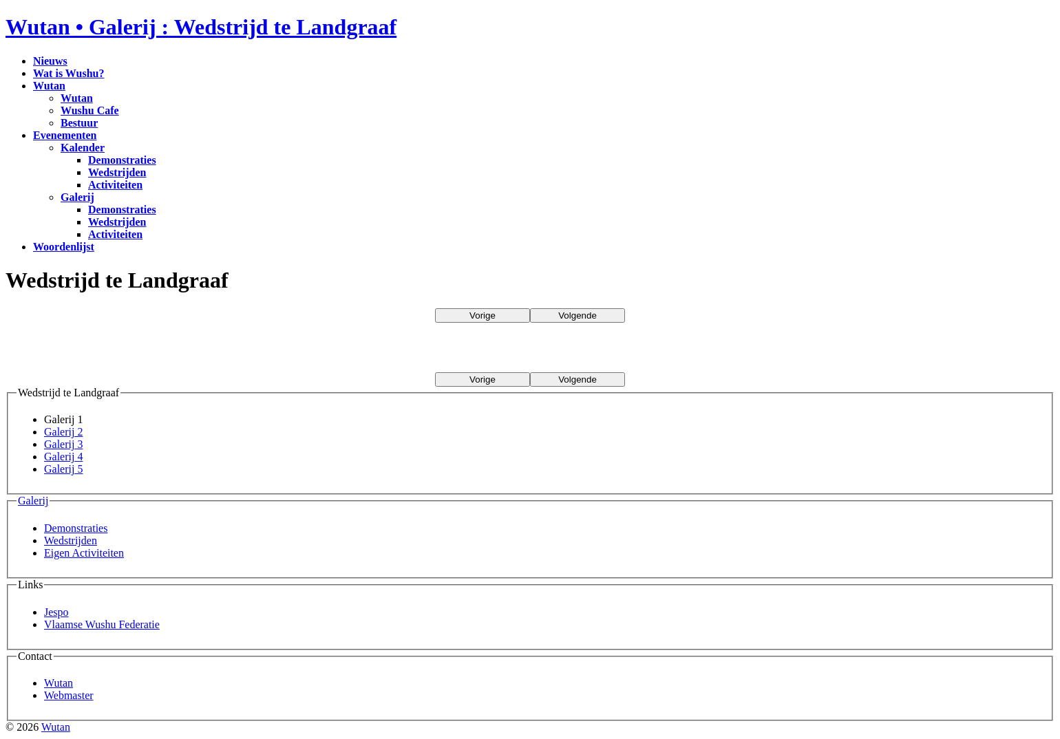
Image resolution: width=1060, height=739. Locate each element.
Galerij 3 (63, 444)
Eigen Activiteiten (84, 553)
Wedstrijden (70, 540)
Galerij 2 (63, 432)
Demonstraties (75, 528)
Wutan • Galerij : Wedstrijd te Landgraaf (201, 26)
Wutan (58, 683)
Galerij (33, 500)
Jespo (56, 612)
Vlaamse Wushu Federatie (102, 624)
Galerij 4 (63, 456)
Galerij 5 (63, 469)
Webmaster (69, 695)
